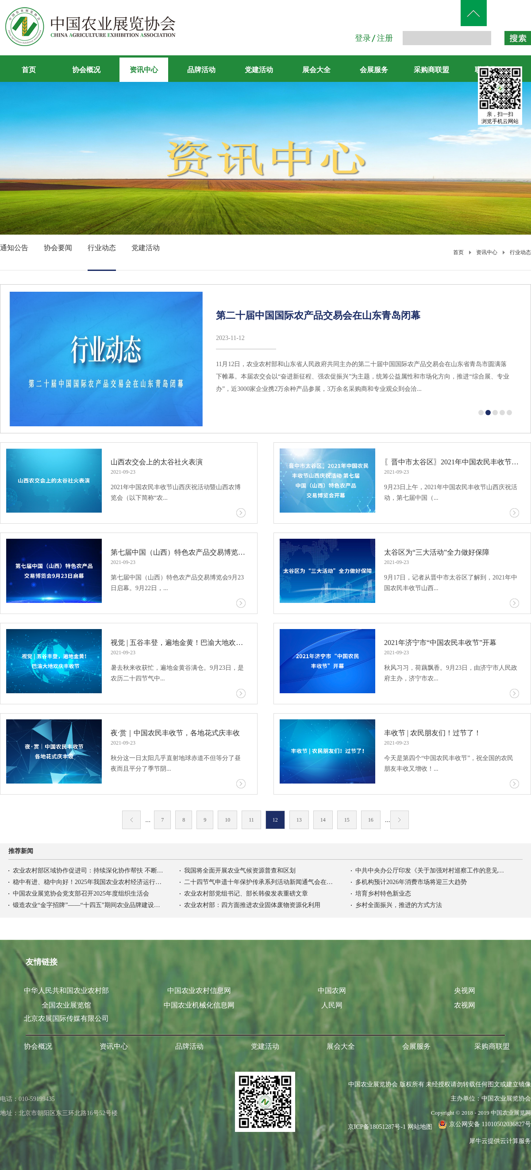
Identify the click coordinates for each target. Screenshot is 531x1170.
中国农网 (332, 990)
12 (275, 820)
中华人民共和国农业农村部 (66, 990)
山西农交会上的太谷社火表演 (157, 462)
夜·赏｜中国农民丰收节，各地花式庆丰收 (175, 733)
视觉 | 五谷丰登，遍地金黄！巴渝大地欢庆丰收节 (178, 642)
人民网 (331, 1005)
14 (323, 820)
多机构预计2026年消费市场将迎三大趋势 (411, 882)
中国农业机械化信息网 (199, 1005)
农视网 (464, 1005)
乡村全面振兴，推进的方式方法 (398, 905)
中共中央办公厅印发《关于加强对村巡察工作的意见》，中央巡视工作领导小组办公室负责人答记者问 (430, 870)
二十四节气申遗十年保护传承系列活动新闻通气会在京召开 (259, 882)
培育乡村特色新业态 (383, 893)
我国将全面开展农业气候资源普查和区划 (240, 870)
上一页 (131, 820)
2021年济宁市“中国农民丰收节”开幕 (440, 642)
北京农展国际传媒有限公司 (66, 1018)
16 (370, 820)
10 (227, 820)
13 (299, 820)
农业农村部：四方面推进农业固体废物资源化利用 (252, 905)
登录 (363, 38)
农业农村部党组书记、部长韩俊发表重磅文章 (246, 893)
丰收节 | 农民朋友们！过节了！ (432, 733)
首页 (29, 69)
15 (347, 820)
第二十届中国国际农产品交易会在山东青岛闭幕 (318, 315)
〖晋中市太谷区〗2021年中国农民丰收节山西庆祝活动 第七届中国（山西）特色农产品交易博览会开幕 (451, 462)
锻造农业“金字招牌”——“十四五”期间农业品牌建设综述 (88, 905)
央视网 (464, 990)
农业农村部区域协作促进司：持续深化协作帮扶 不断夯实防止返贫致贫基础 (88, 870)
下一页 (399, 820)
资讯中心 (486, 252)
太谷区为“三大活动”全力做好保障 (436, 552)
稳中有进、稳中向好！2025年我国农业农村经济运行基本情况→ (88, 882)
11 (251, 820)
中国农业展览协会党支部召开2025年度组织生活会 (81, 893)
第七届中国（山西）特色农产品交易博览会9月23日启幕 (178, 552)
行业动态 (520, 252)
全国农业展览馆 (66, 1005)
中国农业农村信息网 (199, 990)
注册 (385, 38)
